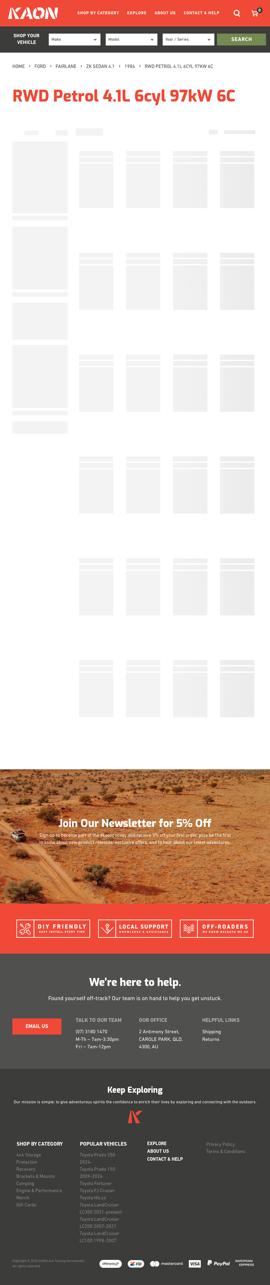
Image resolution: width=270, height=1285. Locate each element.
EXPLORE (137, 13)
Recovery (25, 1169)
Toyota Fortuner (96, 1183)
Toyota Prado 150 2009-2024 (97, 1173)
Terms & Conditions (225, 1151)
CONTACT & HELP (202, 13)
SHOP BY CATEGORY (98, 13)
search (241, 39)
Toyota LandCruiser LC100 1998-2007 (99, 1237)
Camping (25, 1183)
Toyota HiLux (93, 1198)
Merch (22, 1198)
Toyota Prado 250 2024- (97, 1159)
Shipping (211, 1032)
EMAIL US (37, 1026)
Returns (210, 1039)
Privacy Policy (220, 1144)
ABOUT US (165, 13)
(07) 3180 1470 (91, 1032)
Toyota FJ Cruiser (97, 1190)
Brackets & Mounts (35, 1176)
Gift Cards (26, 1205)
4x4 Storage (28, 1155)
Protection (26, 1162)
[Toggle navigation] (237, 13)
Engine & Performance (39, 1190)
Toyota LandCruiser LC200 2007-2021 (99, 1223)
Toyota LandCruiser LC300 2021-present (101, 1209)
